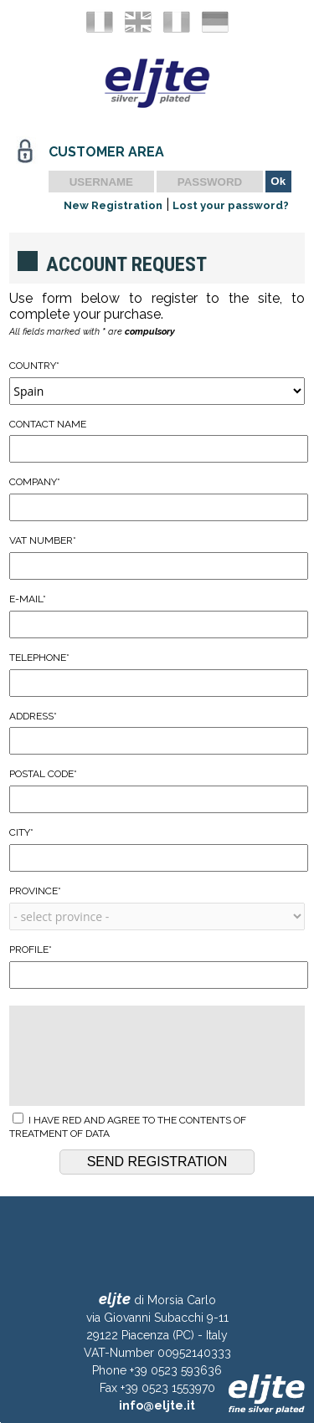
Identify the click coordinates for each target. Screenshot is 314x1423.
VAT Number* (157, 557)
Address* (157, 732)
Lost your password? (230, 205)
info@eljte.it (157, 1405)
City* (157, 849)
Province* (157, 907)
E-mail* (157, 615)
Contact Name (157, 440)
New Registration (113, 205)
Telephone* (157, 674)
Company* (157, 498)
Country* (157, 382)
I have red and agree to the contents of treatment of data (127, 1126)
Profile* (157, 966)
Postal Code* (157, 790)
